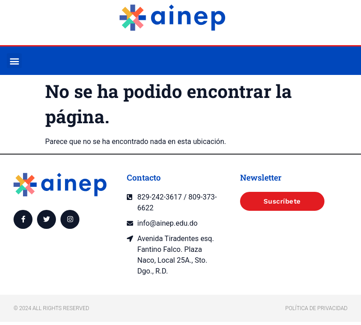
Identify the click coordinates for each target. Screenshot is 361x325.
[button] (14, 60)
